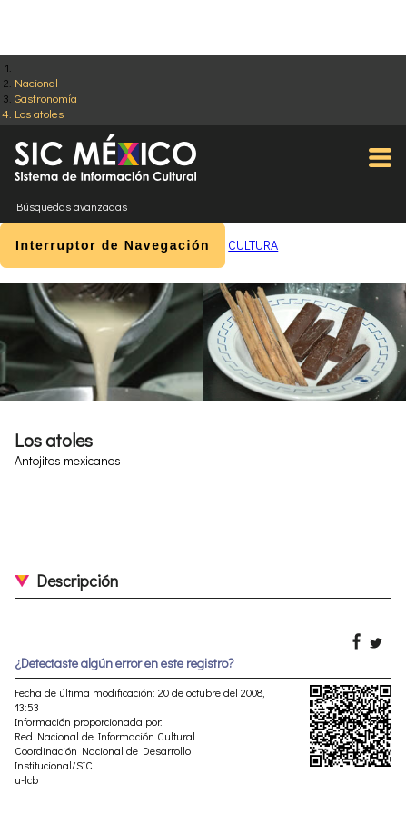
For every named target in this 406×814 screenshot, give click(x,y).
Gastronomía (46, 97)
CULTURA (253, 244)
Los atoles (39, 113)
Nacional (36, 82)
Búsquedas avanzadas (71, 206)
